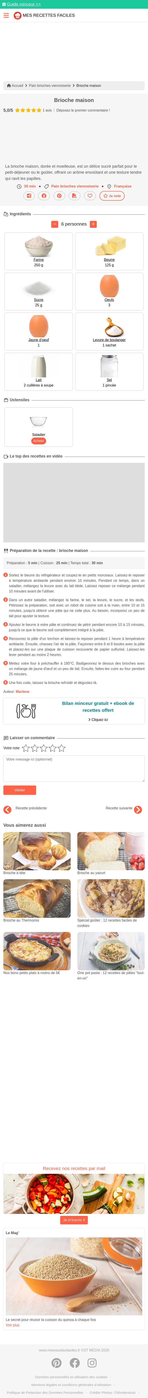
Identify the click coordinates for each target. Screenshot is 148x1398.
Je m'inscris (74, 1220)
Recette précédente (25, 808)
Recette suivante (124, 808)
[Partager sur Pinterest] (56, 1363)
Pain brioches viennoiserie (50, 86)
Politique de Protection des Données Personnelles (45, 1392)
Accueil (15, 86)
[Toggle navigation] (6, 15)
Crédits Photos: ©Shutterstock (113, 1392)
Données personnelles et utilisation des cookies (71, 1377)
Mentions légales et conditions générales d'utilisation (71, 1385)
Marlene (22, 692)
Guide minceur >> (24, 4)
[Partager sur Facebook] (75, 1363)
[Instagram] (92, 1363)
